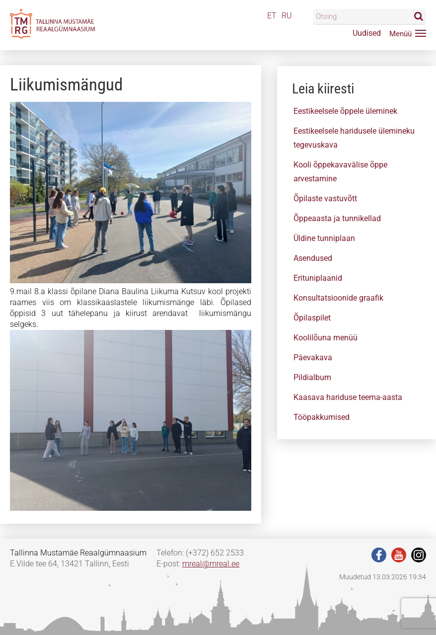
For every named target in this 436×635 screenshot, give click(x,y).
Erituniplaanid (317, 278)
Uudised (367, 33)
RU (287, 15)
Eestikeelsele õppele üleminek (345, 111)
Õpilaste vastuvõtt (325, 198)
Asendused (312, 258)
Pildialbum (312, 377)
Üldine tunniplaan (324, 238)
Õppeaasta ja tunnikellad (337, 218)
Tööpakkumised (321, 417)
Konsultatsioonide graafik (338, 298)
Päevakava (312, 357)
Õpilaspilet (312, 317)
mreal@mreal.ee (210, 563)
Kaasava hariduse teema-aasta (347, 397)
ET (272, 15)
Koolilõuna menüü (325, 337)
